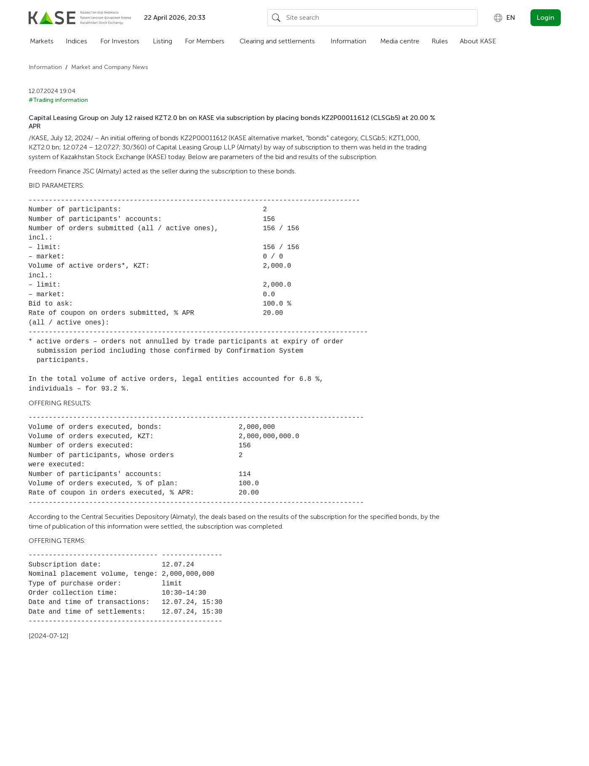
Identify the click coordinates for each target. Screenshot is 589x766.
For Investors (119, 41)
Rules (440, 41)
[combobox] (504, 17)
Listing (162, 41)
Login (545, 17)
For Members (204, 41)
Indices (76, 41)
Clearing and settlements (277, 41)
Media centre (399, 41)
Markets (41, 41)
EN (504, 18)
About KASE (478, 41)
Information (348, 41)
